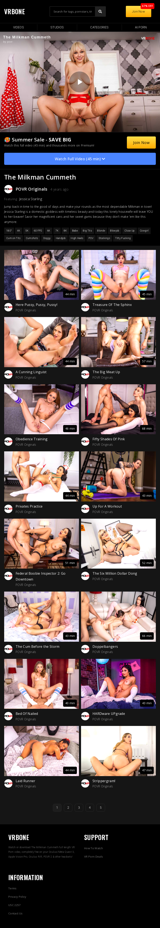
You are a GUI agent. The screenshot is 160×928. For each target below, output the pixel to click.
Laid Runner (25, 781)
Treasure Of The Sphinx (112, 304)
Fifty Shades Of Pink (108, 439)
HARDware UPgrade (108, 713)
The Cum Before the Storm (38, 646)
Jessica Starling (30, 199)
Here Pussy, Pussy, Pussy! (36, 304)
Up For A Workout (107, 506)
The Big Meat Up (106, 372)
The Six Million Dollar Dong (114, 573)
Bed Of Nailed (27, 713)
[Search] (100, 11)
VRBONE (14, 11)
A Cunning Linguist (31, 372)
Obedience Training (32, 439)
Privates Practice (29, 506)
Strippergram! (103, 781)
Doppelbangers (105, 646)
